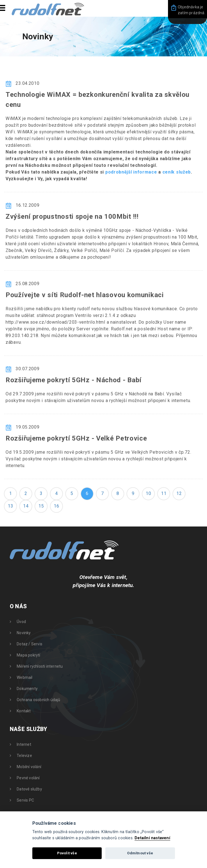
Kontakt (24, 711)
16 (56, 506)
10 (148, 493)
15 (41, 506)
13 (10, 506)
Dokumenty (27, 688)
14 (25, 506)
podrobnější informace (131, 172)
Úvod (21, 621)
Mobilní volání (29, 766)
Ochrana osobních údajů (38, 700)
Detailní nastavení (152, 838)
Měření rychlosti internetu (40, 666)
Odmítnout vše (140, 853)
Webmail (24, 677)
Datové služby (29, 789)
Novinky (24, 633)
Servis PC (25, 800)
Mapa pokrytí (28, 655)
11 (163, 493)
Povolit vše (67, 853)
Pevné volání (28, 778)
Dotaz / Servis (29, 644)
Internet (24, 744)
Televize (24, 755)
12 (179, 493)
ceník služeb (176, 172)
